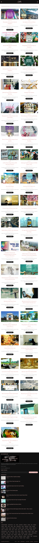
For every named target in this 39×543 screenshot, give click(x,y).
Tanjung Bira (20, 536)
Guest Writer (27, 541)
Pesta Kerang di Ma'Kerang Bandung (29, 116)
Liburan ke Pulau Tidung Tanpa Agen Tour (13, 481)
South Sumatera (4, 536)
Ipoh (25, 529)
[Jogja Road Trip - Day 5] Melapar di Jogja (10, 441)
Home (16, 541)
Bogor (14, 526)
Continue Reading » (10, 29)
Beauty (12, 526)
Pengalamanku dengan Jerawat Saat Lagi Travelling (15, 485)
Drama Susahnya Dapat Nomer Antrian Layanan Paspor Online (16, 495)
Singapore (19, 534)
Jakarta (31, 529)
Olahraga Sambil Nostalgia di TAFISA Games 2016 (29, 163)
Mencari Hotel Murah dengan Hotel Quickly (10, 140)
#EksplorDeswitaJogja (4, 524)
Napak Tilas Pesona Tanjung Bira (29, 277)
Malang (33, 531)
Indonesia (22, 529)
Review (5, 534)
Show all (36, 6)
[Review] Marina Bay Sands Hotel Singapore (10, 69)
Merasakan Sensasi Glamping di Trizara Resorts (10, 325)
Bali (31, 524)
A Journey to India (10, 524)
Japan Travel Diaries (4, 531)
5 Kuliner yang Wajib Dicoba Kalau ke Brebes (13, 504)
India (18, 529)
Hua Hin (16, 529)
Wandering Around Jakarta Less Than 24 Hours (29, 394)
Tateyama (24, 536)
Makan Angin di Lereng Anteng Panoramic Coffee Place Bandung (29, 254)
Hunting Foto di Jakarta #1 (29, 186)
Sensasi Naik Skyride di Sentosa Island (10, 46)
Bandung (35, 524)
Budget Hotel (26, 526)
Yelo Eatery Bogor (10, 186)
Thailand (28, 536)
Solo (22, 534)
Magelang (26, 531)
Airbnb (17, 524)
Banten (6, 526)
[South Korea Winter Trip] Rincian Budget (13, 476)
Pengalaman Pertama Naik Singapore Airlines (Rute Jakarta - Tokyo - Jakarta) (19, 508)
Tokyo (31, 536)
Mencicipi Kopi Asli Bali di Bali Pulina (10, 393)
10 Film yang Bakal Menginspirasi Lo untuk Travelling (29, 349)
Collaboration (22, 541)
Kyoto (16, 531)
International (36, 541)
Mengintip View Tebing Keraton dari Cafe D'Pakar (10, 116)
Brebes (23, 526)
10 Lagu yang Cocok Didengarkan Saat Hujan (29, 231)
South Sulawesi (30, 534)
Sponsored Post (9, 536)
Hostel (10, 529)
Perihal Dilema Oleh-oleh (9, 348)
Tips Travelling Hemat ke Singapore (29, 208)
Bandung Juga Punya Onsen (10, 301)
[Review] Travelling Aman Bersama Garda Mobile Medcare (29, 417)
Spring (13, 536)
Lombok (22, 531)
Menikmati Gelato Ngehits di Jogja (9, 417)
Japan (34, 529)
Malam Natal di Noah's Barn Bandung (10, 230)
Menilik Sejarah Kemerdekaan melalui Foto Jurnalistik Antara (10, 278)
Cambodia (33, 526)
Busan (30, 526)
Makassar (29, 531)
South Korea (25, 534)
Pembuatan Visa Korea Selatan (11, 518)
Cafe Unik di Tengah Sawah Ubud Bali (10, 371)
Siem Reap (15, 534)
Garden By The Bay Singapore (29, 69)
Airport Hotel (20, 524)
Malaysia (36, 531)
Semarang (9, 534)
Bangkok (3, 526)
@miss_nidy (8, 25)
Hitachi (2, 529)
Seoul (12, 534)
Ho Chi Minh (6, 529)
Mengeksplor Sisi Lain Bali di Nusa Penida (29, 325)
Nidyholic (7, 541)
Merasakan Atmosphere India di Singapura (10, 22)
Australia (29, 524)
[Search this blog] (14, 472)
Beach (9, 526)
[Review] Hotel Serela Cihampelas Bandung (10, 93)
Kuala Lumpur (12, 531)
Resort (2, 534)
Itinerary (28, 529)
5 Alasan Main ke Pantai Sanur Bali (10, 208)
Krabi (8, 531)
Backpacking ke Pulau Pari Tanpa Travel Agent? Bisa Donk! (16, 499)
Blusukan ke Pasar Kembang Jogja (12, 490)
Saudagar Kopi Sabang (29, 92)
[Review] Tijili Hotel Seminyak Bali (29, 371)
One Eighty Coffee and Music (29, 22)
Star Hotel (16, 536)
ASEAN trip (25, 524)
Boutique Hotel (18, 526)
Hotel (12, 529)
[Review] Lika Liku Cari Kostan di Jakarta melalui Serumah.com (29, 302)
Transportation (35, 536)
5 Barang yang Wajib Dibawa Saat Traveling (29, 140)
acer (14, 524)
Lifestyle (19, 531)
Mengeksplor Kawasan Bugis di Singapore (29, 46)
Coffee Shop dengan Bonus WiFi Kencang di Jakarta (10, 163)
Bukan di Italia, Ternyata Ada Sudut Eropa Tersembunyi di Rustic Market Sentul (19, 513)
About (18, 541)
